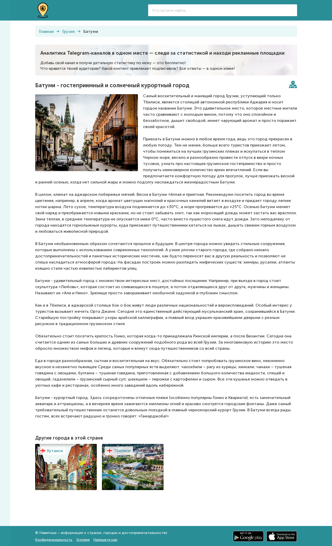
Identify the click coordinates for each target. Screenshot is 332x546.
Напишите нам (105, 540)
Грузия (68, 31)
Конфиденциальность (53, 540)
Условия (83, 540)
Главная (46, 31)
